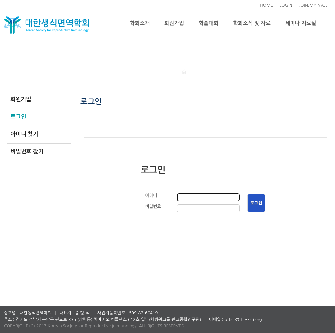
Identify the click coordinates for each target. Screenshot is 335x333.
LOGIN (285, 5)
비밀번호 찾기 (27, 151)
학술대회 (208, 23)
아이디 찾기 (24, 134)
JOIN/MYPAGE (313, 5)
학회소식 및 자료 (252, 23)
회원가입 (174, 23)
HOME (266, 5)
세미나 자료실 (300, 23)
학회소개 (140, 23)
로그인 (18, 117)
